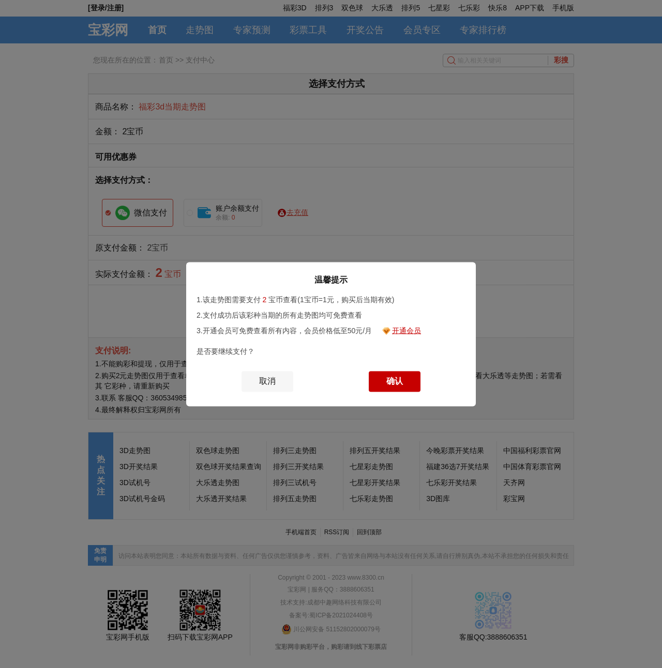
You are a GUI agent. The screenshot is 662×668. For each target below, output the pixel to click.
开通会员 (406, 330)
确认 (394, 381)
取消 (267, 381)
